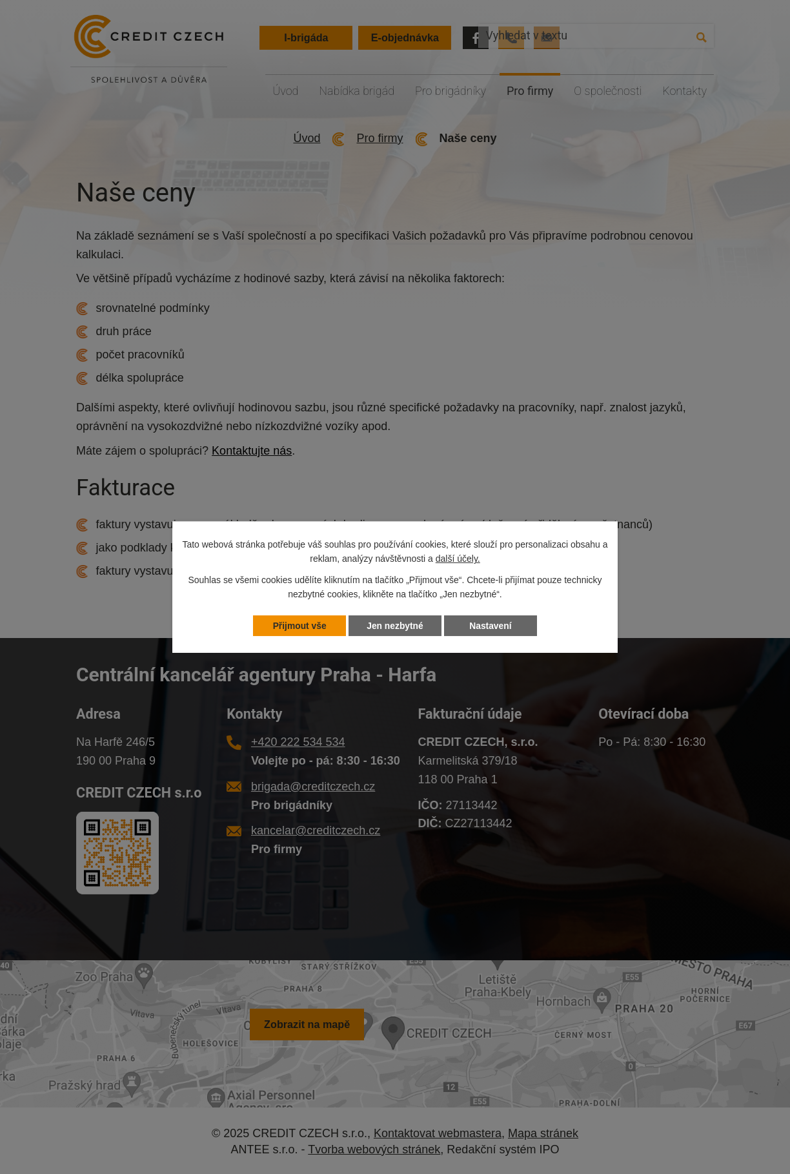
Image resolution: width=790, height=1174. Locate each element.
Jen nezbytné (395, 626)
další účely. (458, 558)
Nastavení (490, 626)
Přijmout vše (299, 626)
